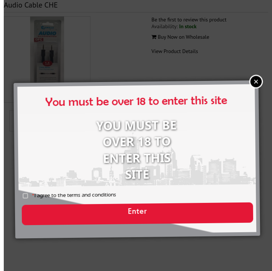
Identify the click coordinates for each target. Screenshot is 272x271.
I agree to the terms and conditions (80, 198)
